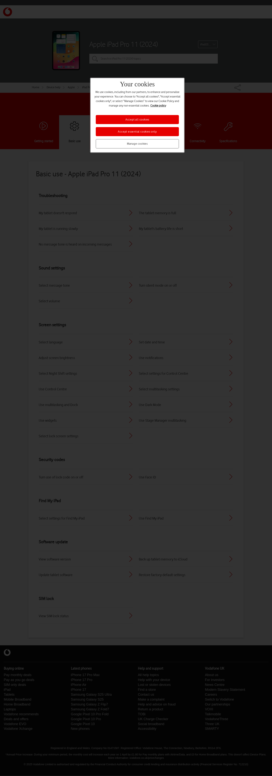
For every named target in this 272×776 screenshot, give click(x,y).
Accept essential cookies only (137, 131)
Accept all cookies (137, 119)
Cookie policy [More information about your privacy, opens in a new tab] (158, 105)
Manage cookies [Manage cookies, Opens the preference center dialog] (137, 143)
